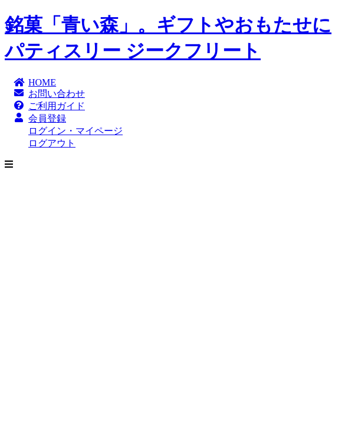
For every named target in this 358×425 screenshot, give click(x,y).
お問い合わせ (56, 94)
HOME (42, 82)
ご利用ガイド (56, 106)
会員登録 (47, 118)
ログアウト (51, 143)
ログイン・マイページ (75, 131)
